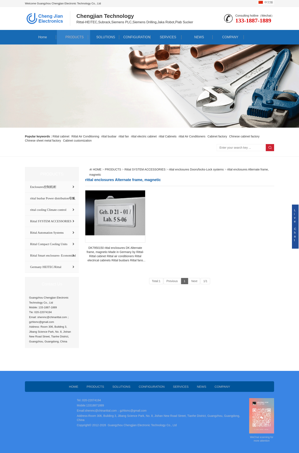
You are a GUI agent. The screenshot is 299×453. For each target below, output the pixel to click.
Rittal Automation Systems (47, 232)
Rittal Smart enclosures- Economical (53, 255)
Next (194, 281)
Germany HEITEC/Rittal (45, 267)
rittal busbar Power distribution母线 (52, 198)
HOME (97, 169)
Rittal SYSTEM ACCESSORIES (50, 221)
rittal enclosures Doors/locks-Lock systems (196, 169)
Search (270, 147)
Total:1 (156, 281)
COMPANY (228, 37)
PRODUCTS (72, 37)
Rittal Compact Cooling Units (48, 244)
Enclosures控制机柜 (43, 187)
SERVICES (166, 37)
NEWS (197, 37)
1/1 (205, 281)
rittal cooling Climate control (48, 209)
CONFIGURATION (134, 37)
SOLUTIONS (103, 37)
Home (40, 37)
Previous (172, 281)
